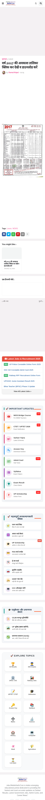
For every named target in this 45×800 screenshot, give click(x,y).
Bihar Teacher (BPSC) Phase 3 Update (19, 386)
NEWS (15, 228)
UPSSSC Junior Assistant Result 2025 (19, 381)
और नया (5, 301)
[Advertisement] (22, 31)
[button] (3, 3)
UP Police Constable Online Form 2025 (25, 364)
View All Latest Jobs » (22, 391)
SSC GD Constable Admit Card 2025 (18, 370)
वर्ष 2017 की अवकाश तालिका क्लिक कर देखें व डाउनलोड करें (11, 264)
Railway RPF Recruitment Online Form (24, 375)
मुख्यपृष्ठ (4, 59)
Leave (10, 59)
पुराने (40, 301)
